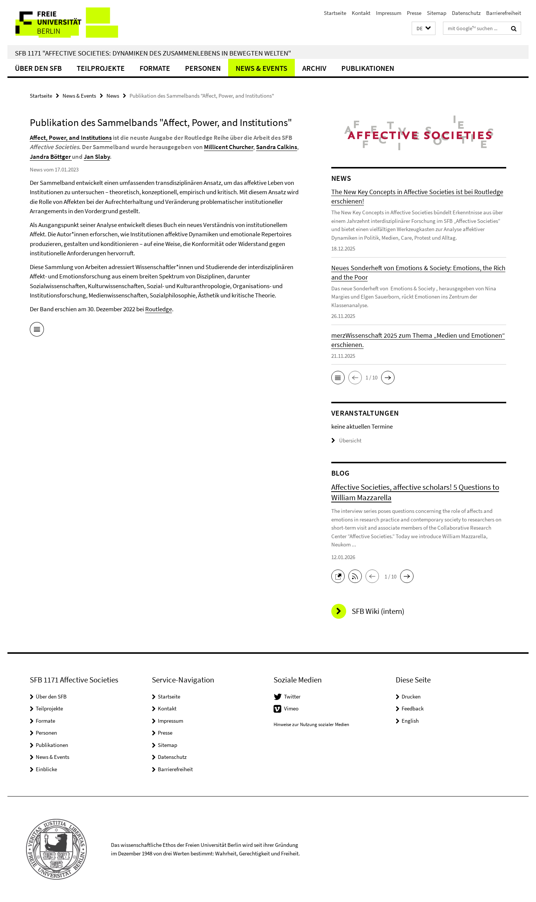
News (112, 95)
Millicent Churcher (228, 147)
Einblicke (46, 769)
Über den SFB (38, 68)
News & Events (261, 68)
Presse (414, 12)
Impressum (388, 12)
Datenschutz (466, 12)
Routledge (158, 309)
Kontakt (361, 12)
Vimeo (291, 708)
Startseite (335, 12)
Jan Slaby (97, 156)
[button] (424, 28)
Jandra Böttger (51, 156)
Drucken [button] (411, 696)
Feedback (413, 708)
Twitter (292, 696)
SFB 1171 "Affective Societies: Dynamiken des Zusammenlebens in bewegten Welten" (153, 52)
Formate (155, 68)
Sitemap (436, 12)
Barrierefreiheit (503, 12)
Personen (203, 68)
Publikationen (367, 68)
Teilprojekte (101, 68)
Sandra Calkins (276, 147)
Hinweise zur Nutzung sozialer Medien (311, 724)
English (410, 720)
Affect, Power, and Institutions (71, 137)
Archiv (314, 68)
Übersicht (346, 440)
